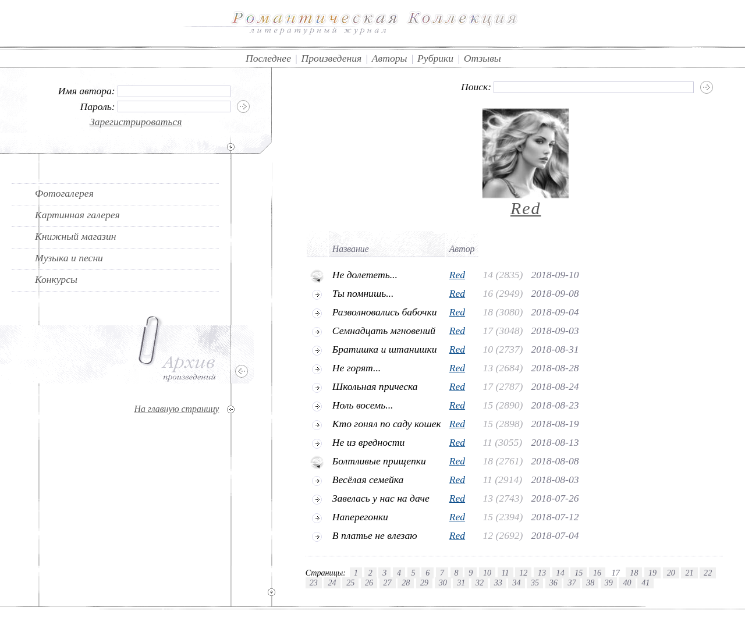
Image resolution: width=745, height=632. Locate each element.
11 (505, 572)
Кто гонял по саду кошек (386, 423)
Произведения (331, 58)
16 (597, 572)
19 (652, 572)
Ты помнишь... (363, 293)
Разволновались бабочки (384, 312)
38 (590, 582)
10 (487, 572)
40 (627, 582)
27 (387, 582)
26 (369, 582)
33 (498, 582)
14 (560, 572)
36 (553, 582)
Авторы (389, 58)
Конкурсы (56, 279)
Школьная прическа (375, 386)
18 (634, 572)
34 (516, 582)
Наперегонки (360, 517)
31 (461, 582)
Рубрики (435, 58)
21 (689, 572)
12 (523, 572)
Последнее (268, 58)
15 (578, 572)
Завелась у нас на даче (381, 498)
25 (350, 582)
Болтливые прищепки (379, 461)
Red (525, 208)
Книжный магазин (75, 236)
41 (645, 582)
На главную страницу (176, 409)
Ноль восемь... (362, 405)
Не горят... (356, 368)
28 (406, 582)
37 (571, 582)
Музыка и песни (69, 258)
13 (542, 572)
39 (609, 582)
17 (616, 572)
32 (479, 582)
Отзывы (482, 58)
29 (424, 582)
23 (314, 582)
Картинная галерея (77, 215)
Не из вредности (368, 442)
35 (535, 582)
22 (708, 572)
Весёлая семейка (368, 479)
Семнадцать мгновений (383, 330)
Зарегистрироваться (136, 121)
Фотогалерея (64, 193)
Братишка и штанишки (384, 349)
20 (671, 572)
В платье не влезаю (374, 535)
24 (332, 582)
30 (443, 582)
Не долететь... (365, 275)
